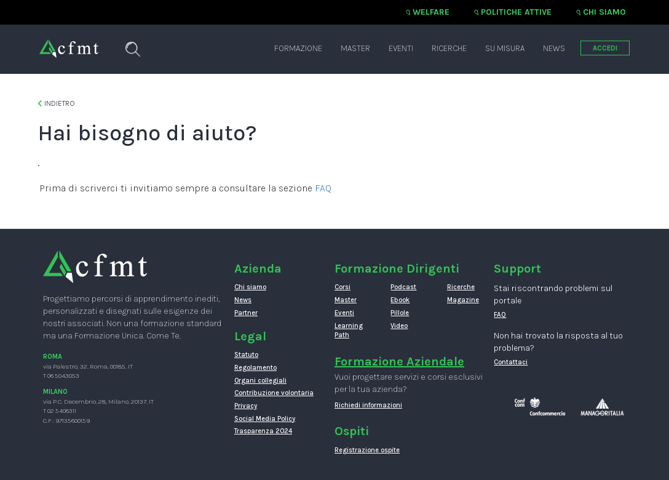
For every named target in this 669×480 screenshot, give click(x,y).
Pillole (399, 313)
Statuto (246, 355)
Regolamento (255, 368)
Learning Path (348, 331)
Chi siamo (604, 12)
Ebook (400, 300)
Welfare (431, 12)
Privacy (245, 406)
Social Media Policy (264, 419)
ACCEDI (605, 48)
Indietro (56, 103)
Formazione (298, 48)
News (554, 48)
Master (355, 48)
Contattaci (511, 362)
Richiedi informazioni (368, 405)
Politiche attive (516, 12)
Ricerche (449, 48)
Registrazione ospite (367, 450)
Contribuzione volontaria (274, 393)
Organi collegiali (260, 381)
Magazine (463, 300)
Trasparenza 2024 (263, 431)
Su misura (505, 48)
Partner (246, 313)
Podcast (403, 287)
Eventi (401, 48)
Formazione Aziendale (399, 361)
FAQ (323, 188)
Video (399, 326)
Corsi (342, 287)
